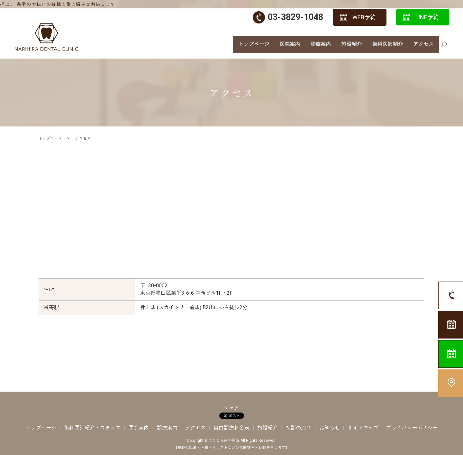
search (444, 48)
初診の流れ (298, 428)
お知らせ (329, 428)
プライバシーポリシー (412, 428)
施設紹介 (351, 47)
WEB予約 (364, 17)
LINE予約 (427, 17)
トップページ (253, 47)
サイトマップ (363, 428)
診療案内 (320, 47)
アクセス (423, 47)
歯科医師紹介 (387, 47)
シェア (231, 408)
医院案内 (289, 47)
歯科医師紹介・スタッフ (92, 428)
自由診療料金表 (231, 428)
